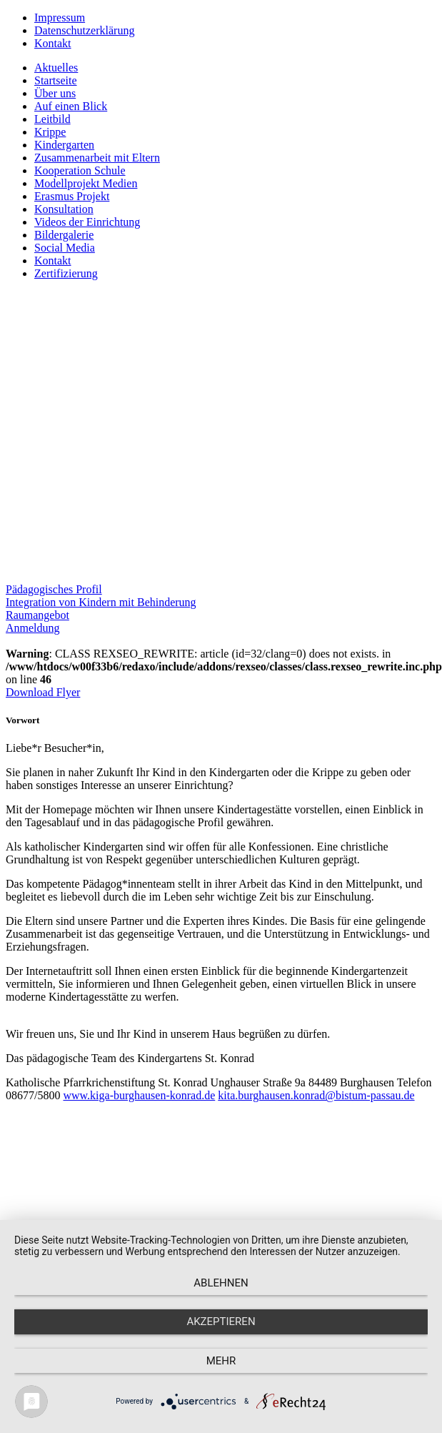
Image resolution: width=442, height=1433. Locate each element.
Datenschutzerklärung (84, 30)
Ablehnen (221, 1282)
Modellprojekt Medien (85, 183)
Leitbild (52, 119)
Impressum (59, 17)
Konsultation (64, 209)
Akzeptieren (220, 1321)
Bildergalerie (64, 235)
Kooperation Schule (80, 170)
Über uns (55, 93)
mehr (221, 1360)
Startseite (55, 80)
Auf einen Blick (70, 106)
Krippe (50, 132)
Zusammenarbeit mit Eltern (97, 158)
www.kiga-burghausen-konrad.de (139, 1095)
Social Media (64, 248)
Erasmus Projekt (71, 196)
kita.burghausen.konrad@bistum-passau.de (316, 1095)
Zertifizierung (66, 273)
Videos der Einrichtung (87, 222)
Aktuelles (56, 67)
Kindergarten (64, 145)
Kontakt (52, 43)
